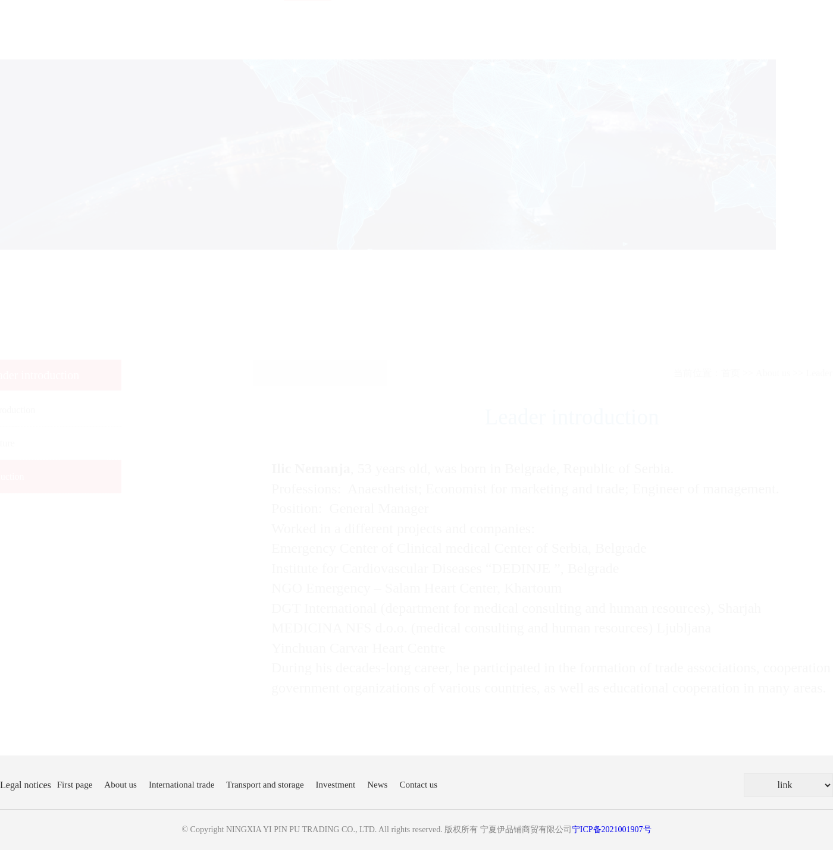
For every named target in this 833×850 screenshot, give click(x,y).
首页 (673, 373)
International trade (181, 784)
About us (716, 373)
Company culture (39, 443)
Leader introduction (44, 476)
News (377, 784)
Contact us (418, 784)
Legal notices (25, 785)
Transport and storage (264, 784)
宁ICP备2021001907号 (612, 829)
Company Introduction (49, 410)
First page (75, 784)
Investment (336, 784)
